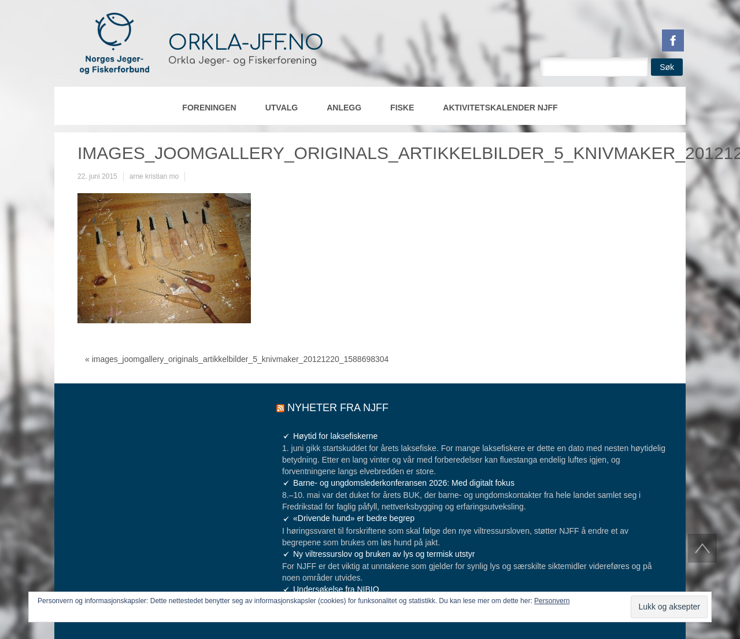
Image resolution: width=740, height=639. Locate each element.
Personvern (551, 601)
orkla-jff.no (246, 42)
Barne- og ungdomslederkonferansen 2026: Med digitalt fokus (404, 482)
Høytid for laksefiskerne (335, 436)
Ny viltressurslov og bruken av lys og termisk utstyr (384, 554)
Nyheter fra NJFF (337, 407)
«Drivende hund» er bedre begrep (354, 518)
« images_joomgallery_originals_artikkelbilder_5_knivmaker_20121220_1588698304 (236, 359)
